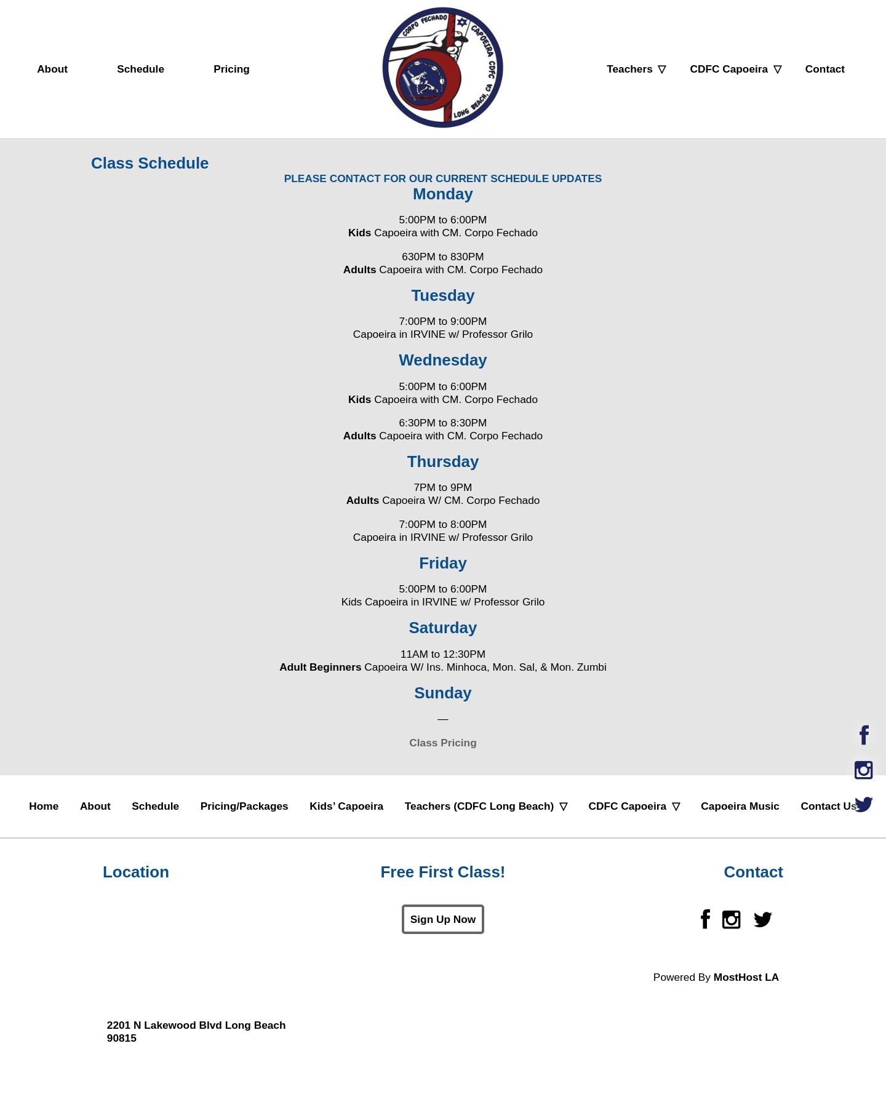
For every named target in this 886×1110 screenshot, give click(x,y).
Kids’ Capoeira (346, 806)
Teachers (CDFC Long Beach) (479, 806)
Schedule (140, 69)
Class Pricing (442, 743)
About (52, 69)
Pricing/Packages (245, 806)
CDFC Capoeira (729, 69)
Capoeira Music (740, 806)
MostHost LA (746, 977)
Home (43, 806)
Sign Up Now (443, 919)
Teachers (630, 69)
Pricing (232, 69)
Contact (825, 69)
